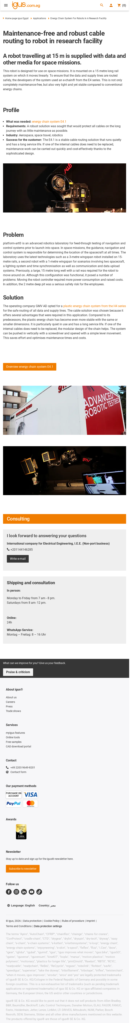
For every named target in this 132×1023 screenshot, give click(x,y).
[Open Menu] (6, 5)
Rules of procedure (73, 920)
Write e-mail (18, 558)
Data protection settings (48, 926)
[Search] (101, 5)
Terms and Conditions (19, 926)
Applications (38, 18)
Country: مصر (47, 905)
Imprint (90, 920)
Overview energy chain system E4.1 (29, 366)
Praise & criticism (18, 672)
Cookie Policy (52, 920)
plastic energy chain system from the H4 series (94, 306)
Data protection (32, 920)
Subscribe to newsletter (23, 868)
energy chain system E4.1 (49, 121)
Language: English (21, 905)
